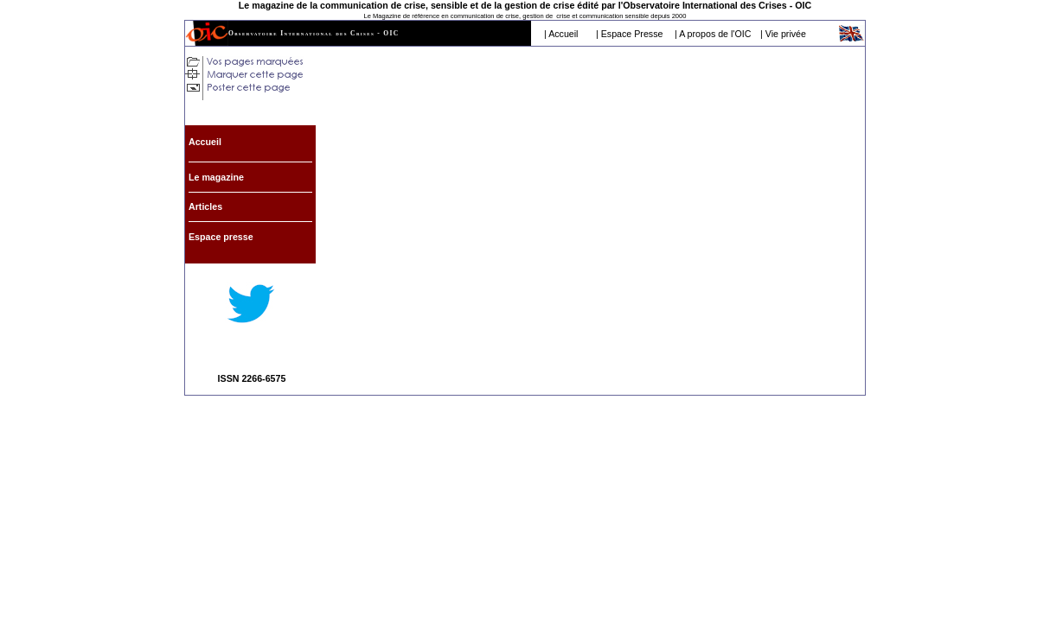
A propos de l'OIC (715, 34)
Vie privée (785, 34)
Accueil (563, 34)
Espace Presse (632, 34)
